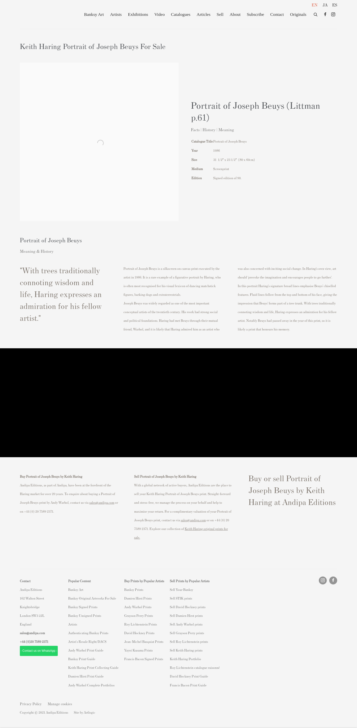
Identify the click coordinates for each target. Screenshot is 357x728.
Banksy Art (94, 14)
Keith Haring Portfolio (185, 659)
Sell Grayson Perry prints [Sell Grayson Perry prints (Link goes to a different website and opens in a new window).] (187, 633)
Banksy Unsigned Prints (84, 615)
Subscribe (255, 14)
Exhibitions (138, 14)
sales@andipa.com (101, 502)
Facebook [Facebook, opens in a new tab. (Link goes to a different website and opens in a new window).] (325, 15)
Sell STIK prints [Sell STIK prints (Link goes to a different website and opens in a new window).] (181, 598)
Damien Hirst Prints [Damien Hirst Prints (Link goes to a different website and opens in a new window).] (138, 598)
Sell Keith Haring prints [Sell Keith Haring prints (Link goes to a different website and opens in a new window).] (186, 650)
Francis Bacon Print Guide (188, 685)
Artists (116, 14)
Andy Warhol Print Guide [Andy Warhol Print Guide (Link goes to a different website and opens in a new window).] (85, 650)
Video (159, 14)
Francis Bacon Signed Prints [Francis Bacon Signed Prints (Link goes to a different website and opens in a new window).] (143, 659)
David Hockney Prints (139, 633)
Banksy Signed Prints (82, 607)
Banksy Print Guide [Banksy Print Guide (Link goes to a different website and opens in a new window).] (81, 659)
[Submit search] (316, 13)
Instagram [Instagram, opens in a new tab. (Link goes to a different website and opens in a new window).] (333, 15)
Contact (277, 14)
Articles (203, 14)
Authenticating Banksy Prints (88, 633)
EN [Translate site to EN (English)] (315, 4)
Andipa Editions (37, 14)
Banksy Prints (133, 589)
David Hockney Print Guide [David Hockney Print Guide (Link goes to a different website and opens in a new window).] (189, 676)
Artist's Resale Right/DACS (87, 641)
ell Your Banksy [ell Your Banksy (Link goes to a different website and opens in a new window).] (182, 589)
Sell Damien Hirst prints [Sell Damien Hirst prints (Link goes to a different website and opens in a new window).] (186, 615)
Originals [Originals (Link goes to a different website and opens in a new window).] (298, 14)
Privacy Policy (31, 703)
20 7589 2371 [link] (39, 641)
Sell (220, 14)
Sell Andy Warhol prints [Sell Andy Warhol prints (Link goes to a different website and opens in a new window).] (186, 624)
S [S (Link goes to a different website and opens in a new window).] (171, 589)
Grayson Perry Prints (138, 615)
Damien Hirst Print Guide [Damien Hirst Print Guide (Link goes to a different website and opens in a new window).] (86, 676)
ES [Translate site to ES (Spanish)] (334, 4)
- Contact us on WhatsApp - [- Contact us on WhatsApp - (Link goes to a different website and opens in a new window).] (39, 651)
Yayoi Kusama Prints (138, 650)
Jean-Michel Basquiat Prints (143, 641)
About (235, 14)
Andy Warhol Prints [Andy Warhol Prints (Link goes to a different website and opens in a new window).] (137, 607)
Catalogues (180, 14)
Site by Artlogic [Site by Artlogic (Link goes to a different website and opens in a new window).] (84, 712)
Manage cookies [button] (60, 703)
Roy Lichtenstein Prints (140, 624)
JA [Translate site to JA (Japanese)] (325, 4)
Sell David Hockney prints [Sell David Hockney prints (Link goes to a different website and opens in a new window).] (188, 607)
